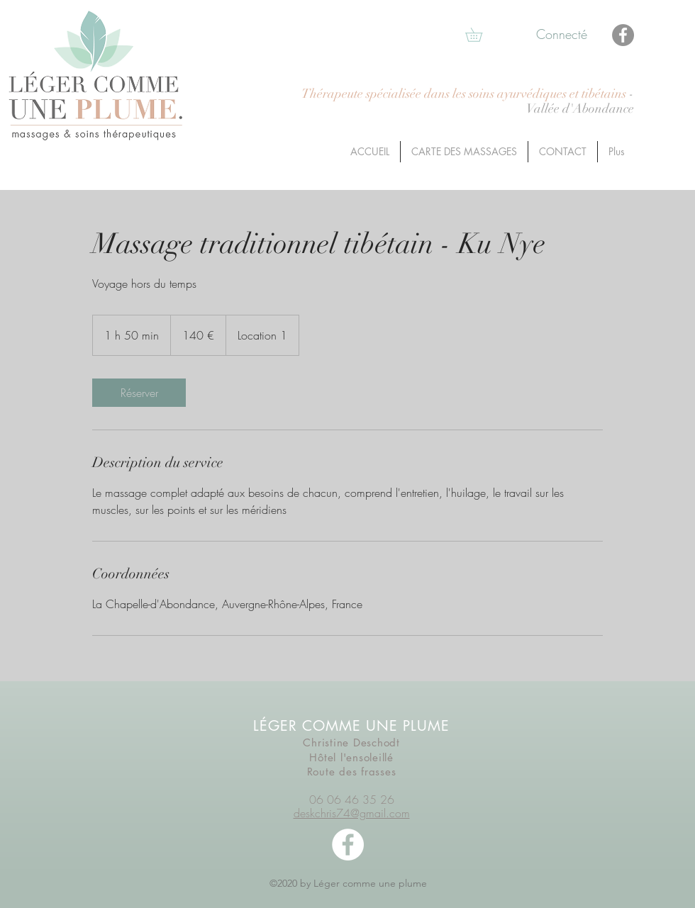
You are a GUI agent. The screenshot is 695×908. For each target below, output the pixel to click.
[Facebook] (623, 35)
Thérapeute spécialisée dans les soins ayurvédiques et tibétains (465, 93)
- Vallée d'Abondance (580, 101)
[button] (480, 35)
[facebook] (348, 845)
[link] (139, 393)
